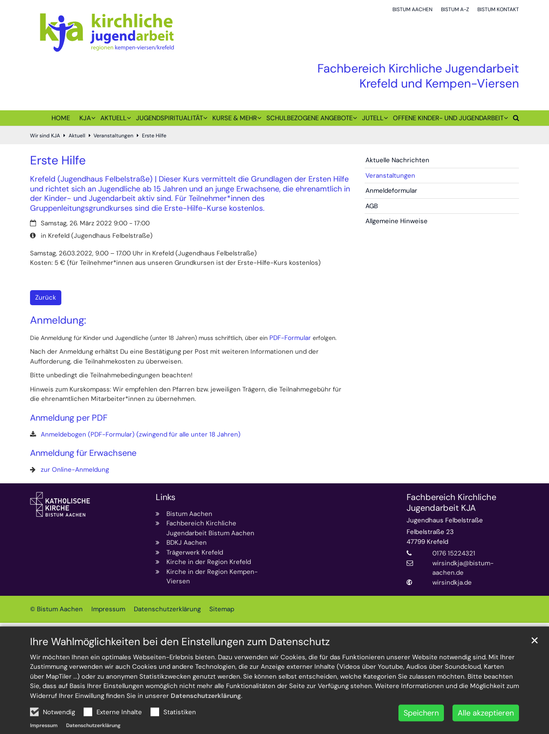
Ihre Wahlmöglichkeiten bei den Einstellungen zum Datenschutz (180, 661)
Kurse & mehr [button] (234, 118)
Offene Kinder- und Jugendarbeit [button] (448, 118)
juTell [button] (372, 118)
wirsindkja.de (452, 582)
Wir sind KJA (45, 135)
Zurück (45, 297)
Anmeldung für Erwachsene (83, 453)
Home (60, 118)
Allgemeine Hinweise (396, 221)
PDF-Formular (290, 338)
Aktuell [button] (113, 118)
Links (165, 497)
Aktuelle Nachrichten (397, 160)
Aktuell (77, 135)
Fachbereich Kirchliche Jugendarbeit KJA (451, 502)
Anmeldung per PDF (69, 417)
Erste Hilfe (154, 135)
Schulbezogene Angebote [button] (309, 118)
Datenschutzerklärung (206, 716)
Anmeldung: (58, 320)
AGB (371, 206)
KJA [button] (85, 118)
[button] (513, 120)
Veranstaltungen (113, 135)
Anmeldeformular (391, 190)
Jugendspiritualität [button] (169, 118)
